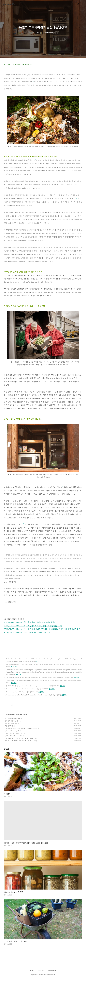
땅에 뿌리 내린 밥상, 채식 (12, 721)
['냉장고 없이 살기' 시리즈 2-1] (13, 733)
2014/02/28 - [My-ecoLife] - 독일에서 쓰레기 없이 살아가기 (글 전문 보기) (33, 625)
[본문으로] (39, 661)
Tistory (32, 970)
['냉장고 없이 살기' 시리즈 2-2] (13, 736)
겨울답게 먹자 (9, 726)
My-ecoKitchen (10, 715)
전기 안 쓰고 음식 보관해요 (12, 718)
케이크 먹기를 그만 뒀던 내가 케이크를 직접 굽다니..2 (20, 738)
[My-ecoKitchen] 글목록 (12, 731)
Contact (42, 970)
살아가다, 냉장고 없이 (11, 723)
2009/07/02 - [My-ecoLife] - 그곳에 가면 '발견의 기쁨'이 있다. (28, 632)
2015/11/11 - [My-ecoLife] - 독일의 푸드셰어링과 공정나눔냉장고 (30, 622)
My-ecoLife (9, 4)
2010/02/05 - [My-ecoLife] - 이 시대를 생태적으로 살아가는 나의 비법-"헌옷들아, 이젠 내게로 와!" (42, 629)
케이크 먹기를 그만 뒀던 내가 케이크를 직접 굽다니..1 (20, 741)
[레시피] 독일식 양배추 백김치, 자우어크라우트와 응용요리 (21, 728)
